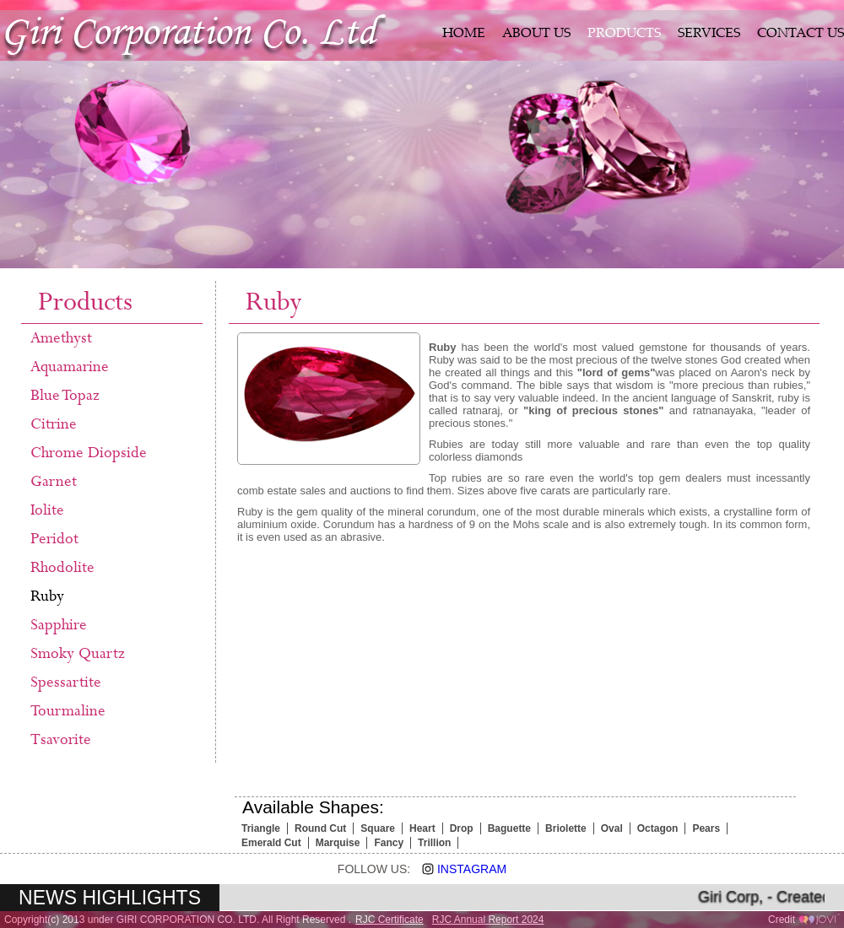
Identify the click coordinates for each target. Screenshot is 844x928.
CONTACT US (800, 34)
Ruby (47, 596)
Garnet (53, 482)
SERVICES (709, 34)
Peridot (54, 539)
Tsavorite (60, 740)
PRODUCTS (624, 34)
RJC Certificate (389, 919)
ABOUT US (536, 34)
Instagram (458, 869)
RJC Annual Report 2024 (488, 919)
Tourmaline (68, 711)
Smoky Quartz (77, 654)
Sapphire (58, 625)
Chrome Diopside (88, 453)
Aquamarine (69, 367)
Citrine (53, 424)
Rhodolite (62, 568)
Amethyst (61, 338)
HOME (463, 34)
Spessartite (65, 682)
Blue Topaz (65, 396)
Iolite (47, 510)
